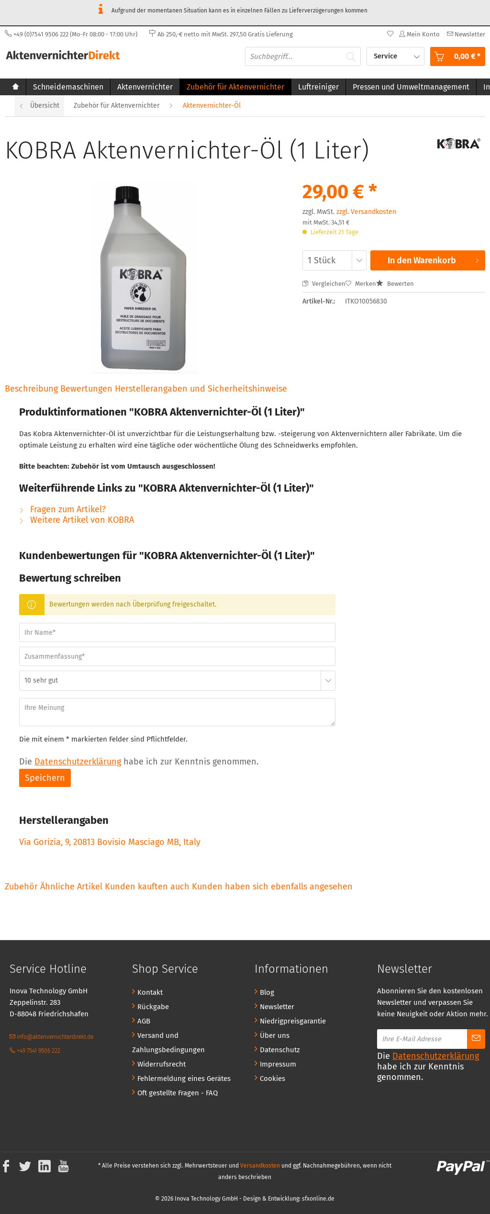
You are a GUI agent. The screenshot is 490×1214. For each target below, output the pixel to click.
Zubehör (22, 886)
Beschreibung (31, 388)
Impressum (278, 1064)
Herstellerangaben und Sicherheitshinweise (201, 388)
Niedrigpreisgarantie (293, 1021)
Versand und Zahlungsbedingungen (168, 1042)
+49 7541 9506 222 (35, 1050)
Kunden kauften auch (147, 886)
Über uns (275, 1035)
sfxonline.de (318, 1198)
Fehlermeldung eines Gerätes (184, 1078)
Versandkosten (260, 1165)
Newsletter (277, 1006)
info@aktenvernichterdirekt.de (51, 1037)
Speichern (45, 778)
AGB (143, 1021)
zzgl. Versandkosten (366, 212)
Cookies (272, 1078)
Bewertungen (87, 388)
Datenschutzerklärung (77, 761)
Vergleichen (323, 283)
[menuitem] (465, 34)
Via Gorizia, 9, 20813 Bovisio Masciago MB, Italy (109, 842)
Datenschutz (280, 1049)
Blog (267, 992)
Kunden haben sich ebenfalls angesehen (272, 886)
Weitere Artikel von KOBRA (76, 520)
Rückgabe (153, 1006)
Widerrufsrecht (161, 1064)
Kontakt (150, 992)
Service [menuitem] (386, 56)
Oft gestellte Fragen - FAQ (177, 1093)
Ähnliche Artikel (71, 886)
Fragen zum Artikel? (62, 509)
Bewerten (395, 283)
